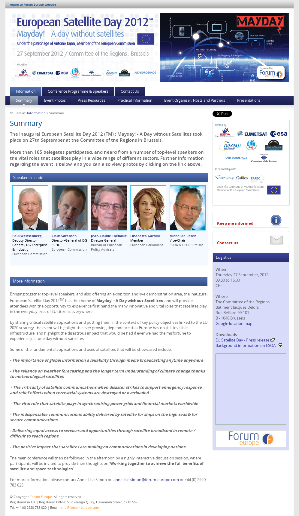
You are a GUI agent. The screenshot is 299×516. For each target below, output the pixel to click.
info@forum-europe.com (79, 507)
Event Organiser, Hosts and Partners (194, 100)
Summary (24, 100)
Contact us (227, 243)
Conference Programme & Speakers (78, 91)
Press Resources (91, 100)
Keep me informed (235, 223)
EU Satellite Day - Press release (245, 340)
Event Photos (55, 100)
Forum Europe (41, 496)
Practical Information (134, 100)
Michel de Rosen (183, 235)
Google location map (234, 323)
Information (25, 91)
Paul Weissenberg (26, 235)
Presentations (248, 100)
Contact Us (130, 91)
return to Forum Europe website (33, 5)
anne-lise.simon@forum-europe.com (146, 479)
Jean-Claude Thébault (109, 235)
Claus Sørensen (64, 235)
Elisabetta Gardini (145, 235)
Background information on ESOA (249, 345)
